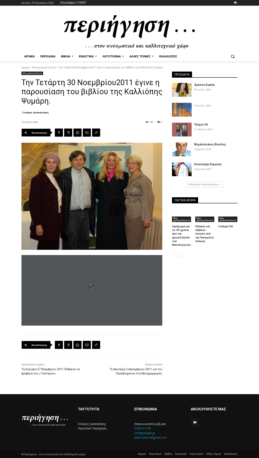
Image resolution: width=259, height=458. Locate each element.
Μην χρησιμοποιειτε (44, 67)
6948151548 (142, 428)
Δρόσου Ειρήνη (204, 84)
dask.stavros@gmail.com (150, 437)
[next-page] (181, 254)
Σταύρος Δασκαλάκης (35, 112)
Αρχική (25, 67)
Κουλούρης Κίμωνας (208, 164)
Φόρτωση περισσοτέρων (205, 184)
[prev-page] (174, 254)
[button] (233, 56)
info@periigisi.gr (144, 433)
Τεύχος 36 (201, 124)
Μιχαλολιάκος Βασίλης (210, 144)
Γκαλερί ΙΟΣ (225, 226)
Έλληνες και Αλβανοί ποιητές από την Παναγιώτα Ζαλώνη (204, 234)
